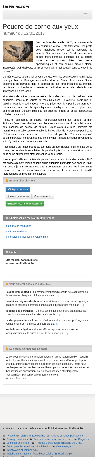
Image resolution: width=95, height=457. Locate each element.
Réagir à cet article (18, 189)
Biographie (84, 439)
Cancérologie (63, 446)
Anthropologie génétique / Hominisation (28, 446)
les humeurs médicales (18, 225)
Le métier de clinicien (18, 442)
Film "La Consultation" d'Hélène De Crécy (59, 442)
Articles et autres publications (67, 435)
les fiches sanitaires (16, 231)
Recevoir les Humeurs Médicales (25, 204)
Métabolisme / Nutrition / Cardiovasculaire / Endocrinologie (39, 453)
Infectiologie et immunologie (22, 450)
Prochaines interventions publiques (53, 439)
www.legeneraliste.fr (19, 196)
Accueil (11, 435)
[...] (57, 295)
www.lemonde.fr (43, 196)
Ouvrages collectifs (17, 439)
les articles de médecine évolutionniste (27, 236)
